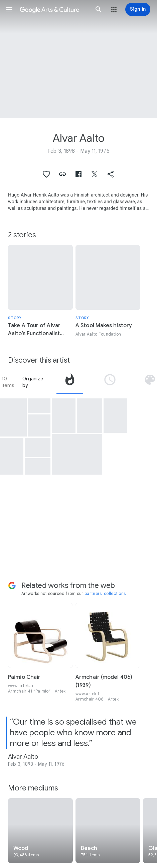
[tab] (69, 382)
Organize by (32, 382)
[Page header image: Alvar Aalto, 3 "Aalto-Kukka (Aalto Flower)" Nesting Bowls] (78, 59)
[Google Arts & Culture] (54, 9)
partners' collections (105, 593)
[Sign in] (137, 9)
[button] (9, 9)
